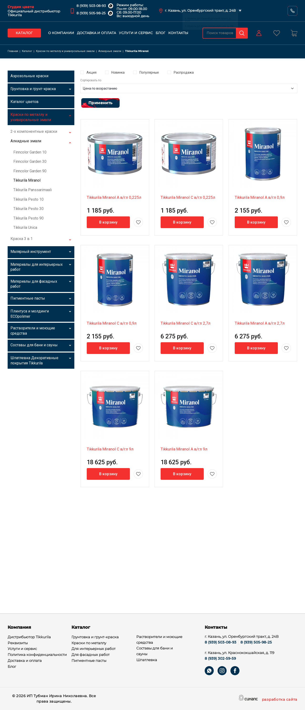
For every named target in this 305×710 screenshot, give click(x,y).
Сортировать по (90, 80)
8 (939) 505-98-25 (91, 13)
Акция (91, 72)
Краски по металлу (88, 643)
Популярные (149, 72)
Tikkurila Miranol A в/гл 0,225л (114, 197)
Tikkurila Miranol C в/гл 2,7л (185, 323)
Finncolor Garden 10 (29, 152)
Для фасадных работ (90, 655)
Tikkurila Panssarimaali (32, 190)
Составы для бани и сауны (34, 345)
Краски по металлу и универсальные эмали (65, 51)
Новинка (118, 72)
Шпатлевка (146, 660)
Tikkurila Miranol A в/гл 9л (184, 449)
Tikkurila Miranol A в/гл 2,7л (260, 323)
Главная (13, 51)
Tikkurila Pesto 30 (28, 208)
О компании (61, 33)
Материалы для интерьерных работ (36, 267)
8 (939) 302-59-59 (220, 658)
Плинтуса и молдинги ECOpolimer (29, 314)
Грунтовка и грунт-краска (33, 89)
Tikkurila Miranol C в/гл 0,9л (112, 323)
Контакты (178, 33)
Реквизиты (18, 643)
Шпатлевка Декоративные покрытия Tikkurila (34, 360)
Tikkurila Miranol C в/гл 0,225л (188, 197)
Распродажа (184, 72)
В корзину (108, 222)
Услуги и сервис (136, 33)
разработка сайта (279, 699)
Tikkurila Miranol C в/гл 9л (110, 449)
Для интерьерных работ (93, 649)
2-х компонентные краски (33, 131)
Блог (160, 33)
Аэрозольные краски (29, 76)
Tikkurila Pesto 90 (28, 218)
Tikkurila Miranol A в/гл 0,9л (260, 197)
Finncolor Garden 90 (29, 171)
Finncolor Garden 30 (29, 161)
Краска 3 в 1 (21, 238)
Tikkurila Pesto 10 (28, 199)
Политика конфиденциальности (37, 655)
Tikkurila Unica (25, 227)
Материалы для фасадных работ (33, 284)
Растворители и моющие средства (32, 331)
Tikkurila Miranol (27, 180)
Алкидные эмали (109, 51)
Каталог (24, 33)
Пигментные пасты (27, 298)
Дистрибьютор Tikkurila (29, 637)
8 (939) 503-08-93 (91, 6)
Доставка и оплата (96, 33)
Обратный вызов (292, 11)
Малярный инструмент (30, 251)
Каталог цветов (24, 101)
